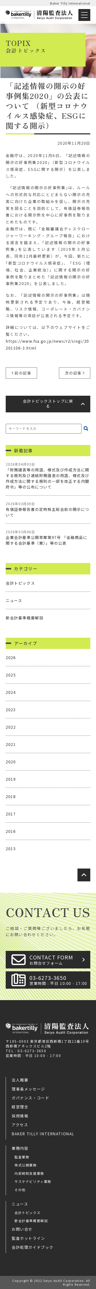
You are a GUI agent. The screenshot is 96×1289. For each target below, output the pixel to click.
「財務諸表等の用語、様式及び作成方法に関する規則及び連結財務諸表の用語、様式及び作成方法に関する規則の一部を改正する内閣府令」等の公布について (48, 476)
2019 (11, 779)
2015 (11, 848)
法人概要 (20, 1080)
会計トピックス (20, 583)
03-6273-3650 (58, 980)
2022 (11, 727)
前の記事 (22, 373)
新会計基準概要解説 (24, 618)
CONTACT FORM (58, 959)
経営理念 (20, 1107)
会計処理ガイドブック (32, 1247)
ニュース (14, 600)
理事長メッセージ (28, 1089)
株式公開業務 (25, 1165)
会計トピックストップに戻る (48, 403)
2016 (11, 831)
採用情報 (20, 1116)
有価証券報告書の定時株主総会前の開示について (48, 509)
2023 (11, 709)
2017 (11, 814)
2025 (11, 675)
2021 (11, 744)
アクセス (20, 1124)
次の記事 (73, 373)
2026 (11, 657)
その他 (20, 1189)
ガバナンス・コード (30, 1098)
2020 (11, 762)
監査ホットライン (28, 1238)
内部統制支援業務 (29, 1173)
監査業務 (21, 1157)
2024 (11, 692)
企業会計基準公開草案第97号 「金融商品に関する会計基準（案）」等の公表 (48, 537)
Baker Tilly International (70, 3)
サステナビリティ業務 (32, 1181)
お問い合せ (22, 1229)
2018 (11, 796)
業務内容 (20, 1148)
